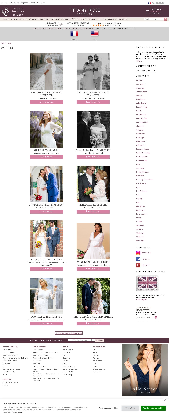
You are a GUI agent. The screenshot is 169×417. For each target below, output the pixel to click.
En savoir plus (17, 412)
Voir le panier (155, 13)
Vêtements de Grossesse (38, 19)
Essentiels (81, 19)
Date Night (140, 137)
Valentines (140, 225)
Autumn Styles (141, 92)
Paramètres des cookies (108, 408)
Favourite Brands (142, 149)
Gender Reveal (141, 160)
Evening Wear (141, 141)
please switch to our (111, 28)
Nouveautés (7, 350)
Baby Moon (140, 99)
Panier (95, 366)
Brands (111, 19)
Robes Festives (38, 350)
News (138, 195)
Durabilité (66, 352)
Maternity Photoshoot (144, 179)
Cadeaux (102, 19)
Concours (66, 358)
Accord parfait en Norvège (93, 150)
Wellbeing (140, 233)
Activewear (140, 88)
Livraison (96, 355)
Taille (95, 352)
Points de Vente (68, 366)
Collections (140, 134)
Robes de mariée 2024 (46, 150)
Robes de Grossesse (19, 19)
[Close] (132, 28)
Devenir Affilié (68, 372)
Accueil (3, 43)
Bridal (138, 111)
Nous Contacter (98, 361)
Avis (64, 363)
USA (95, 39)
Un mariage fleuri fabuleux (46, 204)
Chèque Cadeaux (99, 369)
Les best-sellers (8, 352)
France (74, 39)
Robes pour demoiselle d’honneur (45, 352)
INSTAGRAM (143, 253)
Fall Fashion (140, 145)
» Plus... (139, 61)
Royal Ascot (140, 210)
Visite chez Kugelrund (93, 204)
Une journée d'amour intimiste (93, 316)
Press (138, 202)
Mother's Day (141, 183)
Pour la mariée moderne (46, 316)
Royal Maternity (142, 214)
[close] (165, 400)
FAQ (94, 350)
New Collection (141, 191)
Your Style (140, 241)
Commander (122, 19)
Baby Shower (141, 103)
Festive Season (141, 157)
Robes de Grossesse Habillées (43, 358)
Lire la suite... (46, 102)
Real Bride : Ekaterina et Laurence (46, 94)
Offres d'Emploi (68, 375)
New (138, 187)
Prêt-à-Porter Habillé (10, 382)
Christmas (140, 126)
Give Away (140, 168)
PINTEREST (142, 265)
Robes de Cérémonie (40, 355)
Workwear (140, 237)
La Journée (7, 363)
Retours (96, 358)
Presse (65, 361)
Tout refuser (130, 408)
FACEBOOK (142, 259)
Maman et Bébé (69, 19)
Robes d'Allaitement (10, 361)
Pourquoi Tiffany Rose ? (46, 259)
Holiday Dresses (142, 172)
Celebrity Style (141, 118)
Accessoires (92, 19)
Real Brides (140, 206)
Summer (139, 221)
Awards (139, 95)
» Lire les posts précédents (69, 333)
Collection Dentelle (39, 366)
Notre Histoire (68, 350)
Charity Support (142, 122)
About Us (139, 80)
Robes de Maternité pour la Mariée (15, 358)
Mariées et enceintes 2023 (93, 262)
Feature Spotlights (143, 153)
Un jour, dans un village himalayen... (93, 94)
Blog (9, 43)
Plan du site (97, 372)
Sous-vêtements (9, 372)
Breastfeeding (141, 107)
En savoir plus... (142, 299)
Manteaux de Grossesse (11, 369)
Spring (138, 218)
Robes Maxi (37, 363)
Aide (94, 363)
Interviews (140, 176)
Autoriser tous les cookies (153, 408)
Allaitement (55, 19)
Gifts (138, 164)
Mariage (5, 19)
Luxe (4, 366)
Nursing (139, 199)
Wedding (139, 229)
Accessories (140, 84)
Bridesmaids (141, 115)
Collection (140, 130)
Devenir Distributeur (70, 369)
